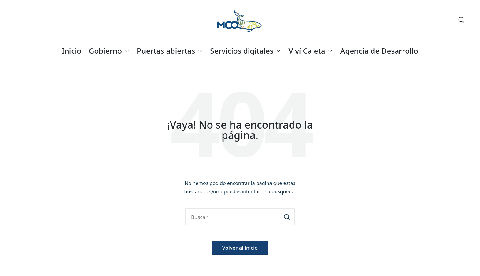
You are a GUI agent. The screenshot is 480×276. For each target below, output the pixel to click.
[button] (287, 216)
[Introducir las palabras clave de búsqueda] (240, 216)
